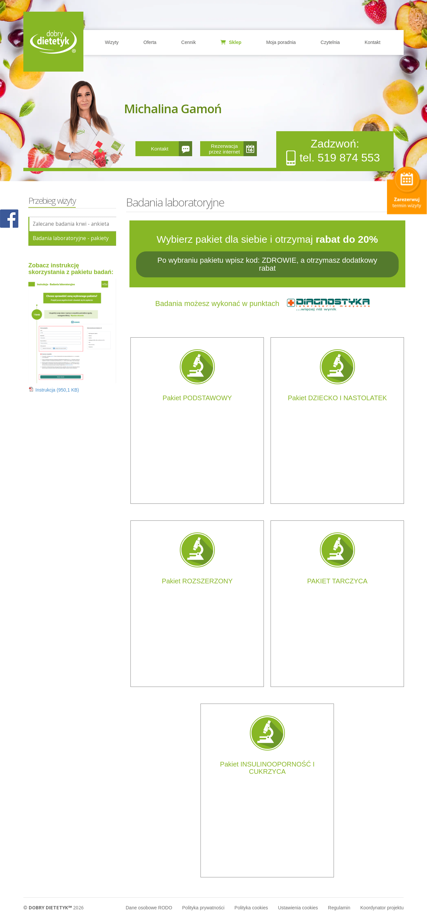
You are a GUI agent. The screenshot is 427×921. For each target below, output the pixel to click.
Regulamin (339, 907)
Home (53, 42)
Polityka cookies (251, 907)
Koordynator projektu (382, 907)
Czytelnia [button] (330, 42)
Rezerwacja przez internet (224, 148)
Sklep (231, 42)
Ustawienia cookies (298, 907)
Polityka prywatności (203, 907)
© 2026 (53, 907)
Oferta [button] (149, 42)
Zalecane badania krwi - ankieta (71, 223)
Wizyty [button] (111, 42)
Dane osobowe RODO (149, 907)
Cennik (188, 42)
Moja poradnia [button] (281, 42)
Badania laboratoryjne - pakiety (71, 238)
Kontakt (372, 42)
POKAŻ (9, 219)
